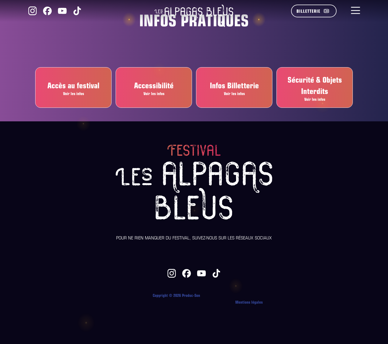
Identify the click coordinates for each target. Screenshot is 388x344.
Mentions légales (249, 302)
